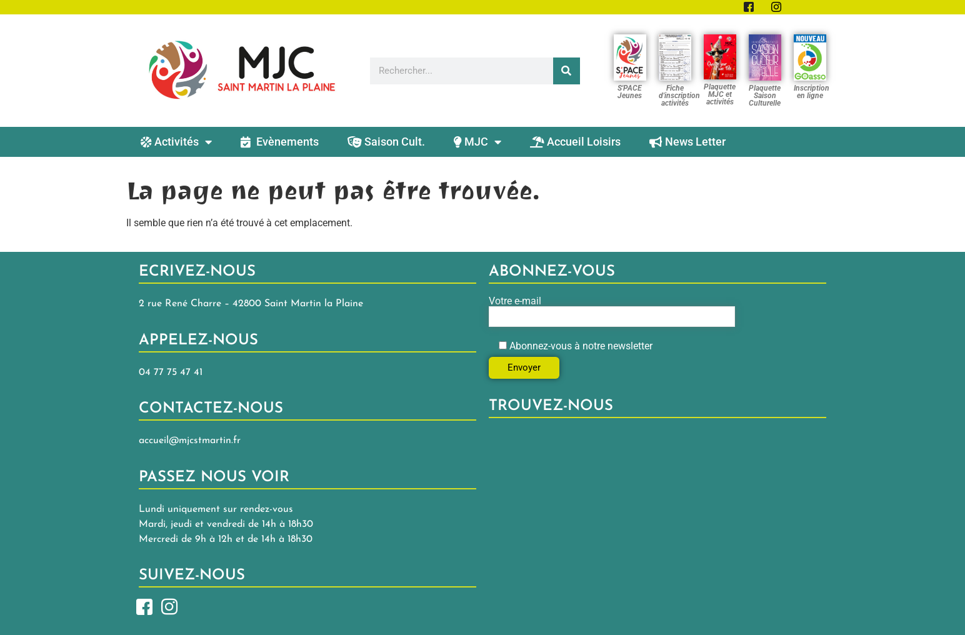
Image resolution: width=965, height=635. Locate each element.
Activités (176, 142)
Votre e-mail (612, 311)
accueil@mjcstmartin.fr (190, 441)
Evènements (280, 141)
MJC (477, 142)
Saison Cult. (387, 141)
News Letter (687, 141)
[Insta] (169, 606)
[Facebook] (144, 606)
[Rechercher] (566, 71)
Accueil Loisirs (575, 141)
